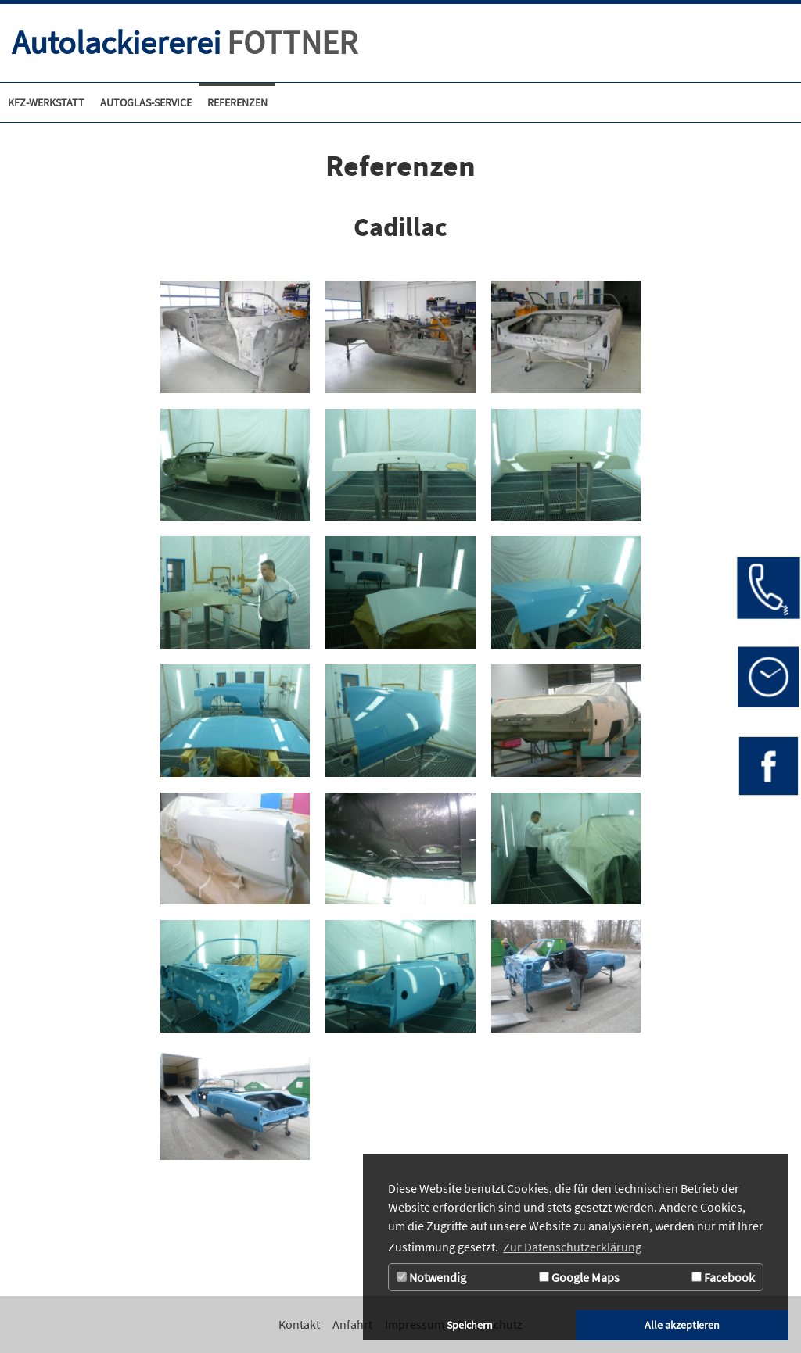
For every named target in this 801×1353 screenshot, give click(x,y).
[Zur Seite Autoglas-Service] (145, 102)
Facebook (723, 1277)
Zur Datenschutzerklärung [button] (572, 1247)
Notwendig (431, 1277)
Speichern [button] (470, 1325)
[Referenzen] (237, 102)
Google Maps (579, 1277)
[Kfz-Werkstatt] (46, 102)
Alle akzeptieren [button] (682, 1325)
